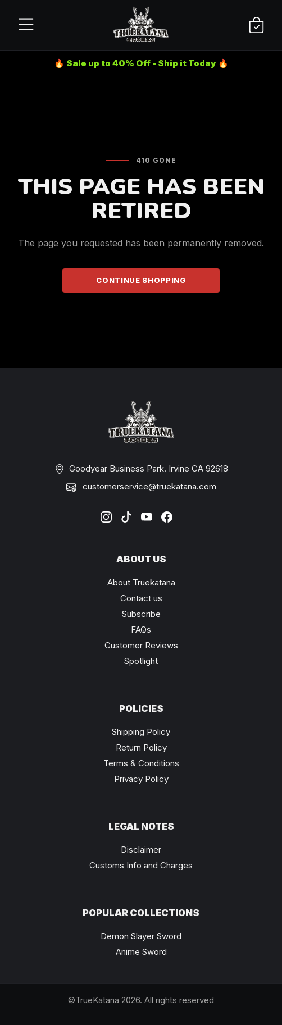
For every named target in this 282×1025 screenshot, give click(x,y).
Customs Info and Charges (141, 865)
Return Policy (141, 747)
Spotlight (141, 661)
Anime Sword (141, 951)
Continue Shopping (140, 280)
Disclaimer (141, 849)
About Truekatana (141, 582)
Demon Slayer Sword (141, 936)
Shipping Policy (141, 731)
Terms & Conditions (141, 763)
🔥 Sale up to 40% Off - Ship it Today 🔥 (141, 63)
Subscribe (141, 613)
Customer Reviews (141, 645)
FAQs (141, 629)
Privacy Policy (141, 779)
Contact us (141, 598)
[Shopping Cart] (256, 25)
